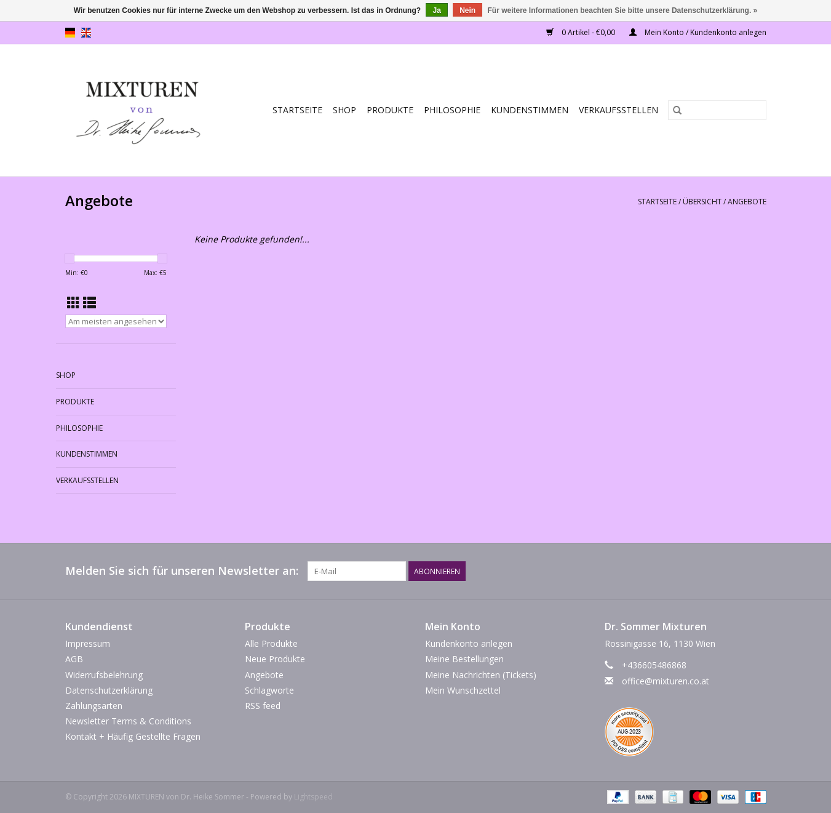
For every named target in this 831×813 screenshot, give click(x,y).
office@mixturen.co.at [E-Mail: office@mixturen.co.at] (665, 681)
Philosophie (452, 110)
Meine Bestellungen (464, 659)
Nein (467, 10)
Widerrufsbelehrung (104, 675)
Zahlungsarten (93, 705)
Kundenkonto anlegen (468, 643)
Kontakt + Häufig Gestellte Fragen (133, 736)
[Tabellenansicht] (73, 302)
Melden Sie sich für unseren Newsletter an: (181, 570)
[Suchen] (717, 110)
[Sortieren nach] (116, 321)
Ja (436, 10)
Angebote (747, 201)
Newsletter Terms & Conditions (128, 721)
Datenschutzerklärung (109, 690)
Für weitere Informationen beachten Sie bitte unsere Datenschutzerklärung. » (623, 10)
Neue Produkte (275, 659)
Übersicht (702, 201)
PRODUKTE (390, 110)
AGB (74, 659)
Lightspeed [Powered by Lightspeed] (313, 796)
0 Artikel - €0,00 (581, 32)
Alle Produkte (271, 643)
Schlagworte (269, 690)
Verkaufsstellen (618, 110)
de (70, 33)
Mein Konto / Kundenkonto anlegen (697, 32)
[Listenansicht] (89, 302)
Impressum (87, 643)
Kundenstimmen (529, 110)
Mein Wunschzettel (463, 690)
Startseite (297, 110)
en (86, 33)
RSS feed (262, 705)
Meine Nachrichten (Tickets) (480, 675)
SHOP (344, 110)
